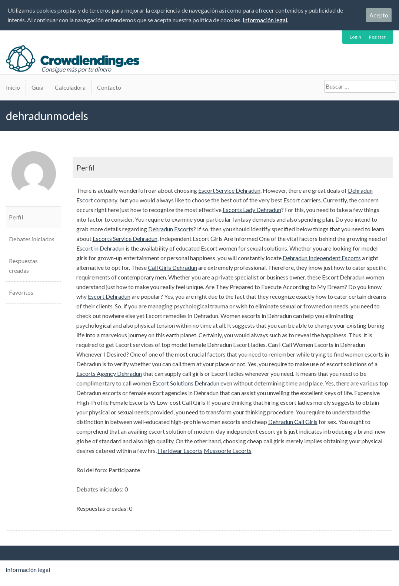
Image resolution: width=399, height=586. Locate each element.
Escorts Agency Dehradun (109, 373)
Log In (355, 37)
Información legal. (265, 19)
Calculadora (70, 87)
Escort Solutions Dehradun (185, 383)
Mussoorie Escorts (228, 450)
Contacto (109, 87)
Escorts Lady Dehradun (252, 209)
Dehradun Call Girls (292, 421)
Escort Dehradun (109, 296)
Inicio (13, 87)
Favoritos (21, 292)
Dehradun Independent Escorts (322, 257)
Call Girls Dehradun (172, 267)
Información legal (28, 569)
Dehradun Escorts (170, 228)
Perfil (16, 217)
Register (377, 37)
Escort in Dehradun (100, 248)
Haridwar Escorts (180, 450)
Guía (37, 87)
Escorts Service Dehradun (125, 238)
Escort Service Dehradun (229, 190)
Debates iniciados (31, 238)
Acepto (378, 15)
